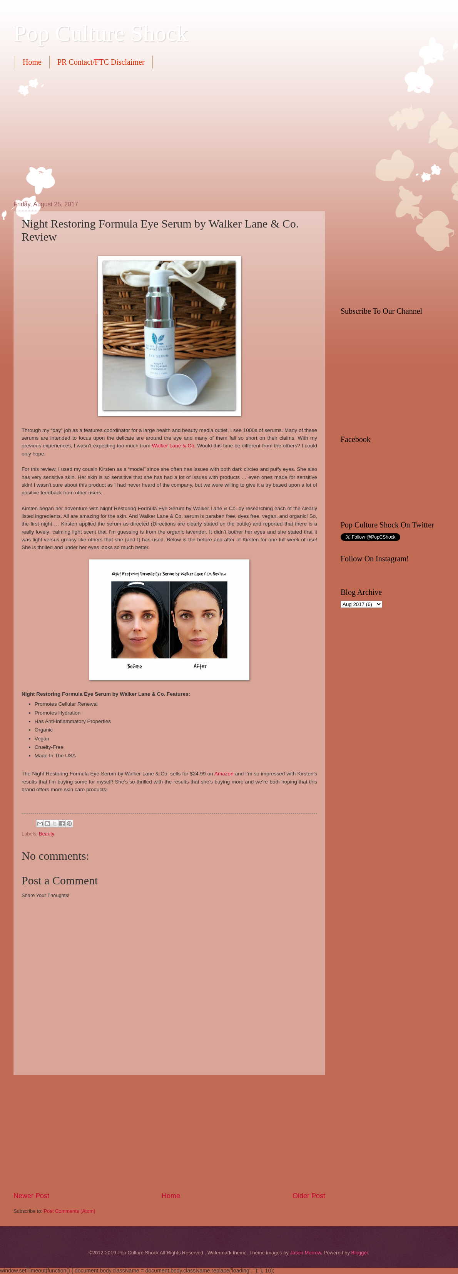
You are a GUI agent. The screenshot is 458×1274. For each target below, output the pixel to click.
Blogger (359, 1253)
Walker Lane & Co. (174, 446)
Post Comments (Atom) (69, 1211)
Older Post (309, 1196)
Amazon (224, 774)
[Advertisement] (118, 134)
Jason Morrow (305, 1253)
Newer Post (31, 1196)
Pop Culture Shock (100, 33)
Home (32, 62)
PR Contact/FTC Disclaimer (101, 62)
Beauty (46, 834)
